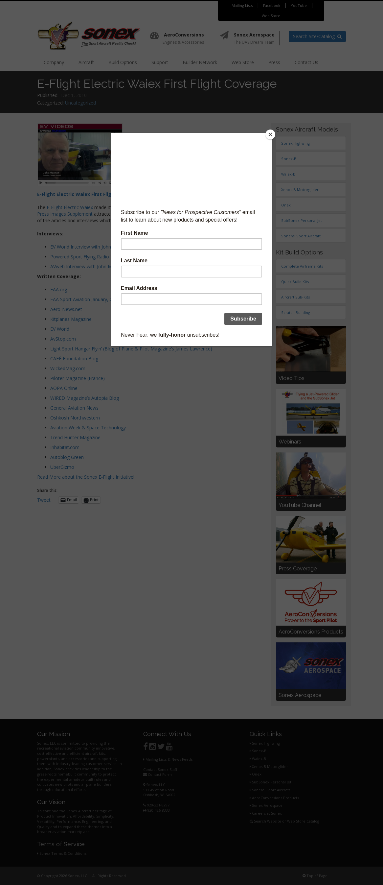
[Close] (270, 134)
